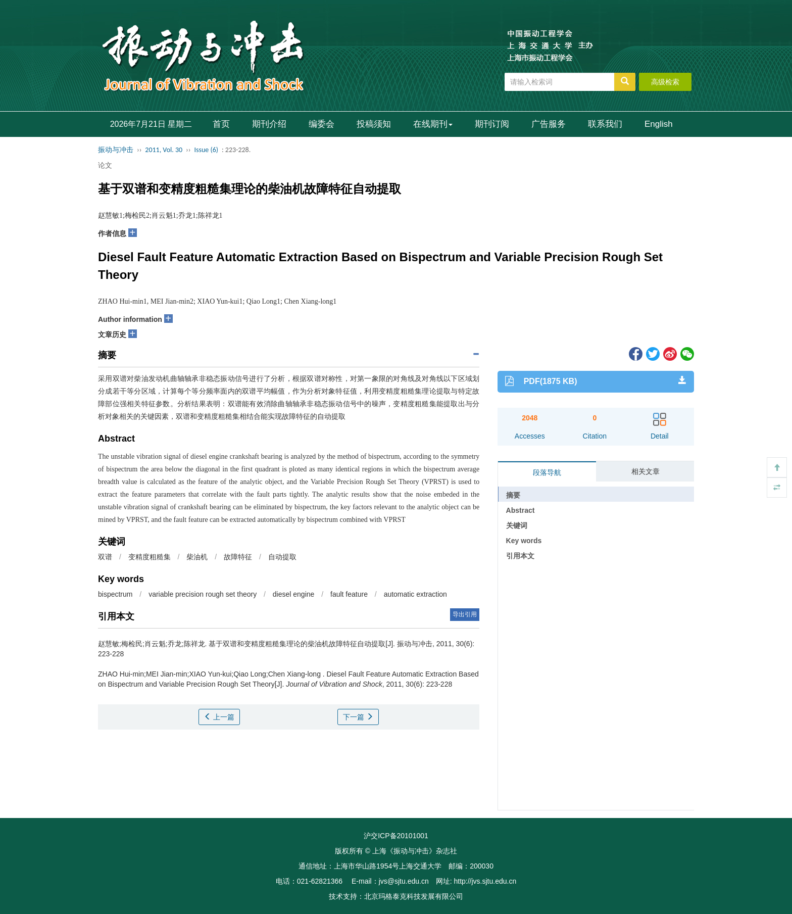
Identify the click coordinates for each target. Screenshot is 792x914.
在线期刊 (433, 124)
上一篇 (219, 717)
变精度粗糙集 (149, 557)
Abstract (520, 510)
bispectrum (115, 594)
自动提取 (282, 557)
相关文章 (645, 471)
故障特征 (238, 557)
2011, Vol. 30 (163, 150)
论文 (105, 165)
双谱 (105, 557)
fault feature (349, 594)
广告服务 (548, 124)
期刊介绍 (269, 124)
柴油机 (197, 557)
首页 (221, 124)
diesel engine (294, 594)
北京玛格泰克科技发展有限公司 (413, 896)
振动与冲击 (115, 150)
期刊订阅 (492, 124)
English (659, 124)
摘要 (513, 495)
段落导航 (547, 472)
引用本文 (520, 556)
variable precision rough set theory (202, 594)
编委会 (321, 124)
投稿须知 (374, 124)
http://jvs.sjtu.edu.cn (485, 881)
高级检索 (665, 82)
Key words (524, 541)
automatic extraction (415, 594)
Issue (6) (206, 150)
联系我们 (605, 124)
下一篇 (358, 717)
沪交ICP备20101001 (396, 836)
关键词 (516, 525)
